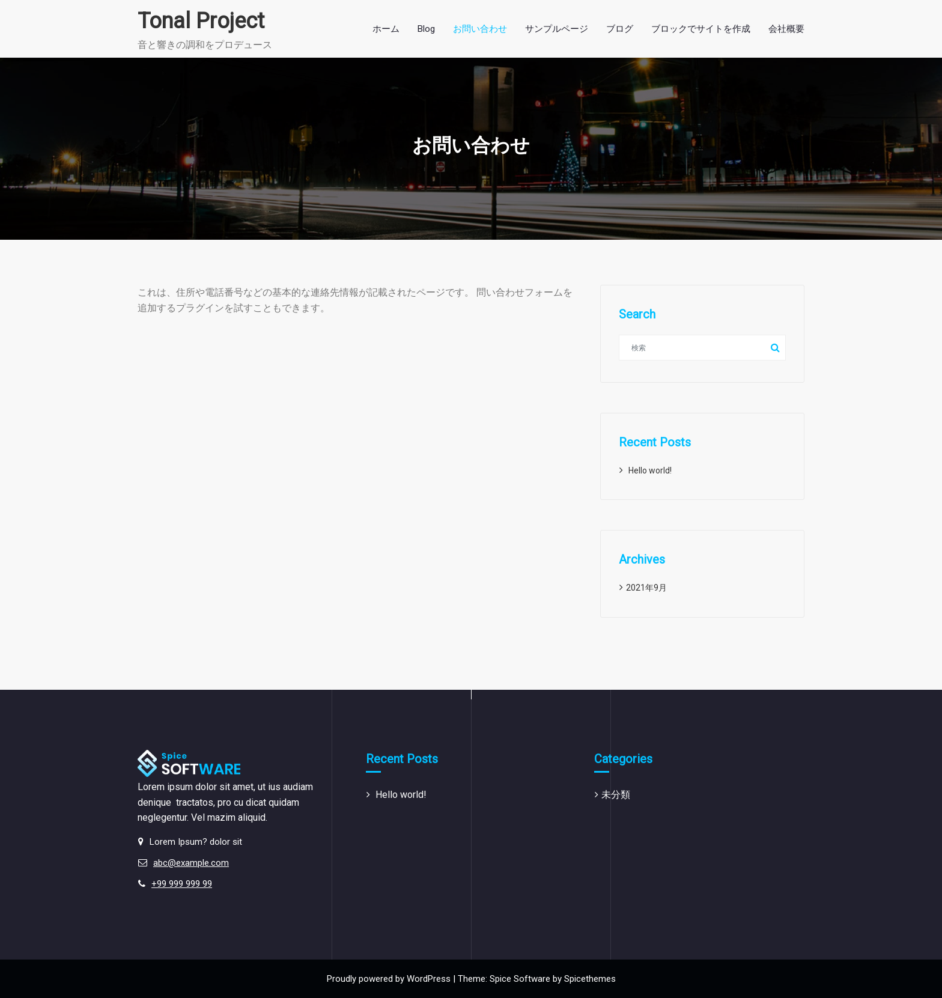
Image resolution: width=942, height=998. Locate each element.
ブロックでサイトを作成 (700, 28)
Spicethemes (590, 978)
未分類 (615, 794)
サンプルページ (556, 28)
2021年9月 (646, 587)
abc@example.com (191, 862)
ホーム (386, 28)
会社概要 (786, 28)
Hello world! (650, 470)
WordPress (429, 978)
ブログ (619, 28)
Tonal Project (201, 21)
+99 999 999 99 (181, 883)
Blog (426, 28)
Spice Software (520, 978)
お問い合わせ (480, 28)
